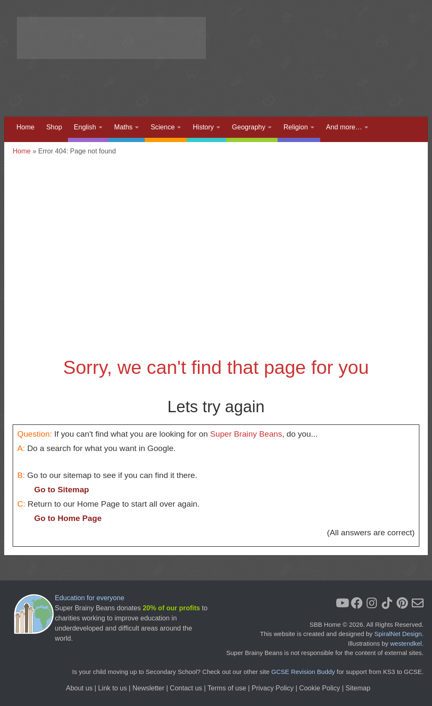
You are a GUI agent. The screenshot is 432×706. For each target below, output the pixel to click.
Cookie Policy (319, 688)
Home (25, 127)
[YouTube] (342, 603)
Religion (296, 127)
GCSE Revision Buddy (303, 671)
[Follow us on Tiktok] (387, 603)
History (203, 127)
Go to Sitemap (61, 489)
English (85, 127)
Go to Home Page (68, 518)
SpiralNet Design (398, 633)
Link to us (112, 688)
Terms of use (227, 688)
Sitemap (358, 688)
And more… (344, 127)
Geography (248, 127)
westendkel (406, 643)
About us (79, 688)
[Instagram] (372, 603)
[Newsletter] (418, 603)
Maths (123, 127)
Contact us (186, 688)
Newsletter (148, 688)
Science (163, 127)
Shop (54, 127)
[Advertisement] (261, 82)
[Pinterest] (402, 603)
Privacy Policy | (275, 688)
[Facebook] (357, 603)
